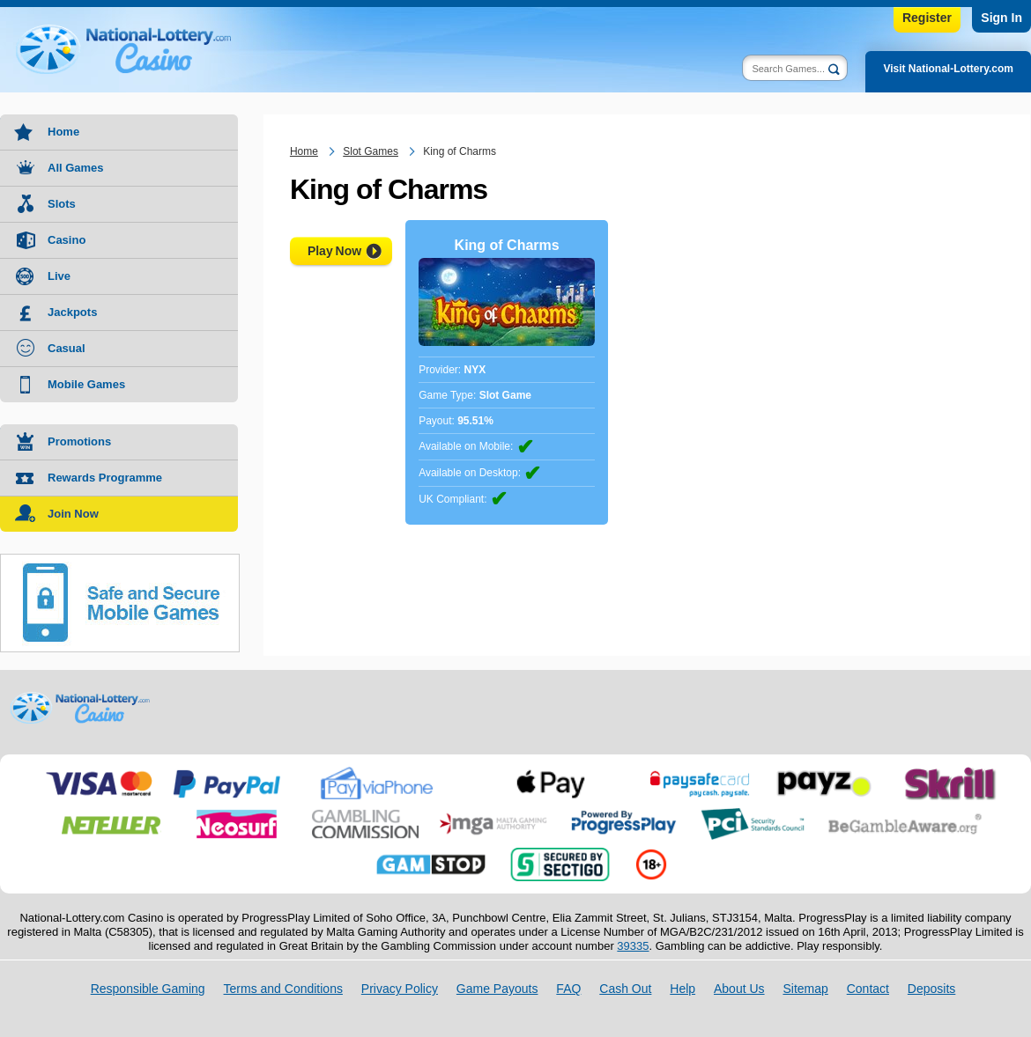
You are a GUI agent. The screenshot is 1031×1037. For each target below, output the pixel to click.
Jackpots (72, 312)
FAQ (568, 989)
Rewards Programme (105, 477)
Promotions (79, 441)
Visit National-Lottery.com (948, 69)
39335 (633, 945)
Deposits (931, 989)
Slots (62, 203)
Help (682, 989)
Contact (868, 989)
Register (927, 18)
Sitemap (805, 989)
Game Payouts (497, 989)
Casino (66, 239)
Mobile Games (86, 384)
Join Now (73, 513)
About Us (739, 989)
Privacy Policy (399, 989)
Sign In (1001, 18)
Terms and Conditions (283, 989)
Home (63, 131)
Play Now (334, 251)
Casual (66, 348)
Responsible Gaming (148, 989)
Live (59, 276)
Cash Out (625, 989)
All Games (76, 167)
